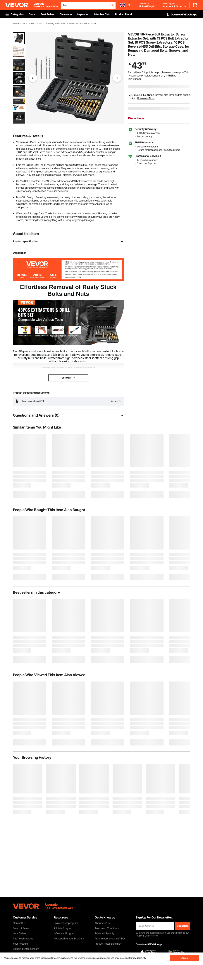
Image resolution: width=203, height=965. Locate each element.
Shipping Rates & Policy (26, 948)
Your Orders (19, 933)
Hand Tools (36, 23)
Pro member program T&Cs (110, 938)
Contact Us (19, 923)
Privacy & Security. (137, 958)
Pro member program (66, 923)
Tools (24, 23)
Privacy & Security (104, 933)
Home (16, 23)
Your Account (20, 943)
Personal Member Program (69, 938)
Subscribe (183, 925)
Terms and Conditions (107, 928)
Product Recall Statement (108, 943)
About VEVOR (102, 923)
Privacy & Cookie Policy (146, 935)
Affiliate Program (63, 928)
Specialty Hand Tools (55, 23)
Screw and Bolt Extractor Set (82, 23)
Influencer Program (64, 933)
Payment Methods (23, 938)
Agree (184, 958)
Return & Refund (21, 928)
